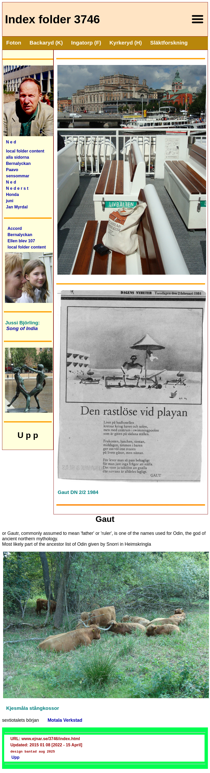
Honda (12, 194)
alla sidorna (17, 157)
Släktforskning (168, 43)
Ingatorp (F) (86, 43)
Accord (15, 228)
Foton (13, 43)
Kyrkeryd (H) (126, 43)
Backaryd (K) (46, 43)
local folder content (25, 151)
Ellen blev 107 (21, 241)
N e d (11, 142)
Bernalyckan (20, 234)
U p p (27, 435)
